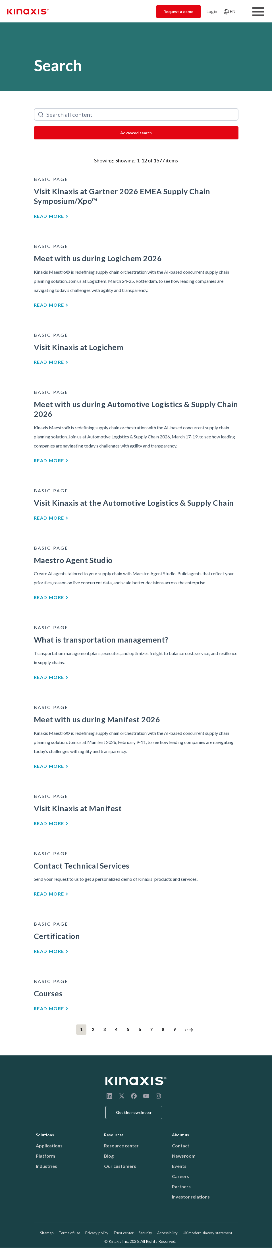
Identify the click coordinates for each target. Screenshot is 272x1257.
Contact (180, 1145)
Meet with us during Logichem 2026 (98, 258)
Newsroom (184, 1155)
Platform (45, 1155)
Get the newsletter (134, 1112)
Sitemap (47, 1233)
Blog (109, 1155)
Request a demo (178, 11)
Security (145, 1233)
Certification (57, 936)
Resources (114, 1134)
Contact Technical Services (82, 865)
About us (180, 1134)
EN (232, 11)
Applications (49, 1145)
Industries (46, 1166)
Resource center (121, 1145)
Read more (49, 216)
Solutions (45, 1134)
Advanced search (136, 132)
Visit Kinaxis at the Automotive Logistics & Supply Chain (134, 502)
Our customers (120, 1166)
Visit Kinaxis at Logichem (79, 347)
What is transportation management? (101, 639)
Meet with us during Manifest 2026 (97, 719)
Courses (48, 993)
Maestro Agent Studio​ (73, 560)
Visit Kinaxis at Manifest (78, 808)
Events (179, 1166)
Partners (181, 1186)
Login (211, 11)
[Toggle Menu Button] (258, 11)
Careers (180, 1176)
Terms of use (69, 1233)
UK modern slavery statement (207, 1233)
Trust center (123, 1233)
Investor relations (191, 1196)
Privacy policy (96, 1233)
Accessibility (167, 1233)
